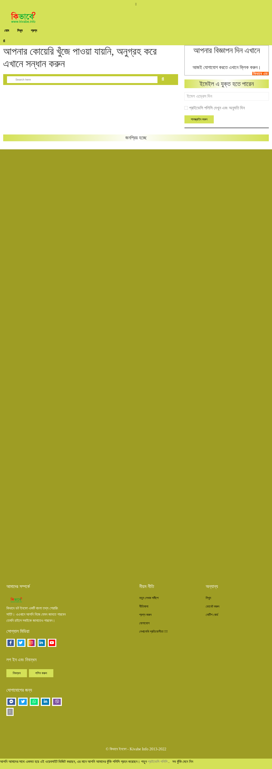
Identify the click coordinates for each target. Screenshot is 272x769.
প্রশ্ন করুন (145, 614)
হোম (6, 30)
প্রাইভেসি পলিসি (158, 761)
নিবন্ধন (17, 673)
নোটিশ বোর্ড (212, 614)
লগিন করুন (41, 673)
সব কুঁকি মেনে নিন (182, 761)
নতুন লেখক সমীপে (149, 598)
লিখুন (20, 30)
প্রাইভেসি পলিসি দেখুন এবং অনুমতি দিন (217, 107)
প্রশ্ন (34, 30)
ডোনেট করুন (212, 606)
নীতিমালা (143, 606)
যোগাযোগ (144, 623)
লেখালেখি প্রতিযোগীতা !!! (153, 631)
